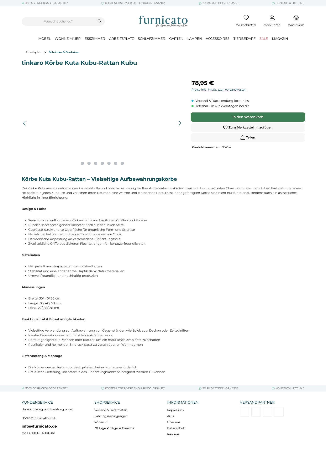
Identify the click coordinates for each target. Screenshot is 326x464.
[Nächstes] (180, 123)
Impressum (175, 410)
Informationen (183, 402)
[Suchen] (100, 21)
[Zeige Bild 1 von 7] (82, 163)
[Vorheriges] (25, 123)
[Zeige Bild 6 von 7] (115, 163)
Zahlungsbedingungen (110, 416)
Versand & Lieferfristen (110, 410)
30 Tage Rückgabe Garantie (114, 428)
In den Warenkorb (247, 117)
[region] (102, 123)
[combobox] (58, 21)
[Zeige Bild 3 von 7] (95, 163)
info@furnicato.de (39, 426)
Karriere (173, 434)
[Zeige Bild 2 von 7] (89, 163)
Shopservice (107, 402)
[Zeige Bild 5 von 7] (109, 163)
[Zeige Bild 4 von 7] (102, 163)
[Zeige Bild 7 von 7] (122, 163)
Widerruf (100, 422)
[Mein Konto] (272, 21)
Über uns (173, 422)
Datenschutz (176, 428)
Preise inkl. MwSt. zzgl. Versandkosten (218, 89)
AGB (170, 416)
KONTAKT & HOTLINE (290, 3)
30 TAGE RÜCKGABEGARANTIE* (46, 3)
